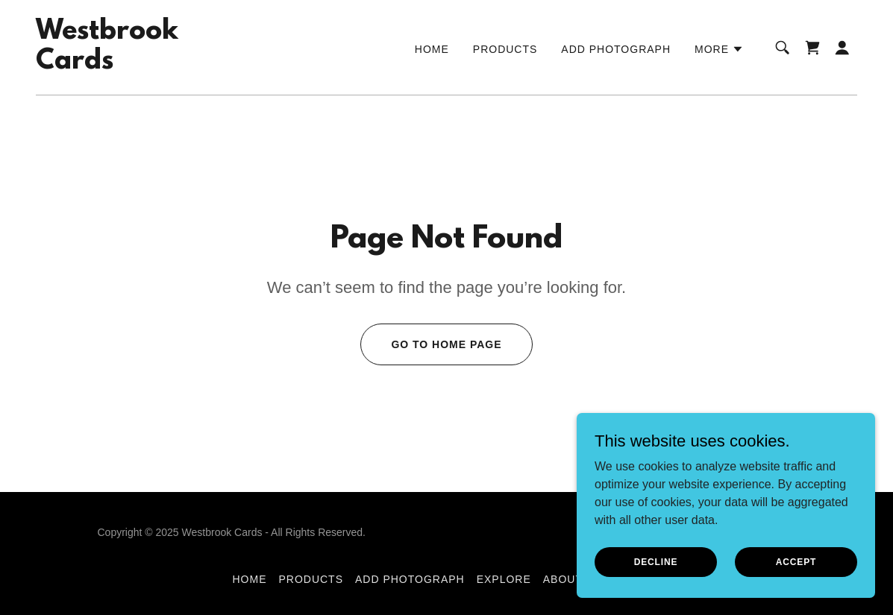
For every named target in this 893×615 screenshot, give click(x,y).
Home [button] (249, 579)
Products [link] (505, 49)
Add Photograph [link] (616, 49)
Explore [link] (504, 579)
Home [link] (432, 49)
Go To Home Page (446, 344)
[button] (719, 49)
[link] (107, 64)
